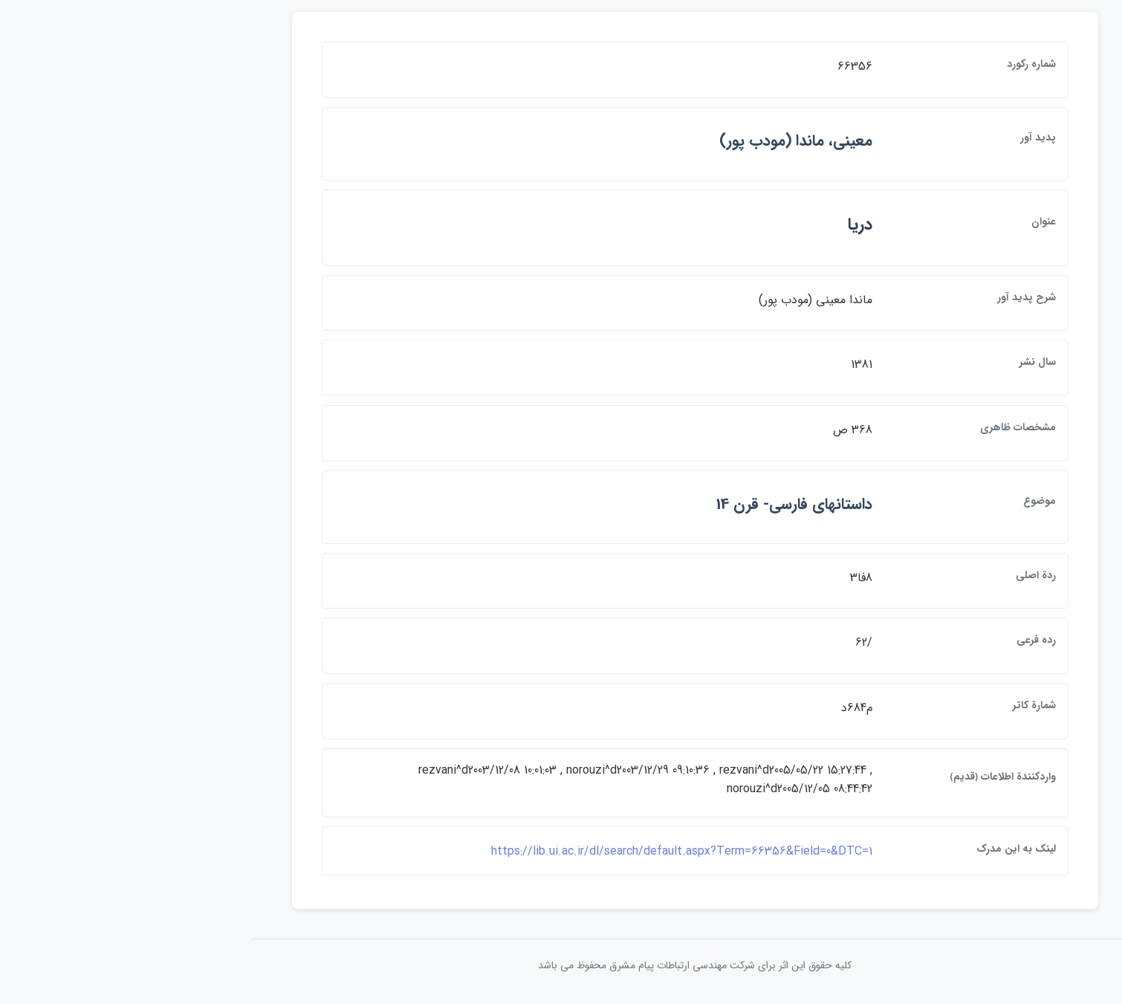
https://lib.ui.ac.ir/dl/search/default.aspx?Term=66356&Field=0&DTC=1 (548, 851)
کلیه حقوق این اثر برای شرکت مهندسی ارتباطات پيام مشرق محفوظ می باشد (561, 965)
